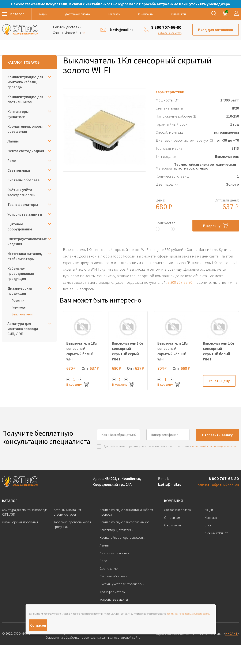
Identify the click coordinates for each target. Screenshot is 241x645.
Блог (208, 525)
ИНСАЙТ (231, 633)
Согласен (38, 625)
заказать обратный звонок (218, 485)
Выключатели (22, 314)
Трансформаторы (22, 204)
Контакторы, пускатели (18, 114)
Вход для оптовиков (215, 29)
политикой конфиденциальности (214, 446)
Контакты (114, 14)
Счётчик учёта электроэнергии (21, 192)
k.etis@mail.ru (169, 484)
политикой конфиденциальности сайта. (188, 613)
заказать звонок (169, 32)
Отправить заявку (217, 435)
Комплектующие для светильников (25, 99)
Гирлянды (19, 307)
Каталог (9, 500)
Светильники (18, 170)
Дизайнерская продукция (19, 291)
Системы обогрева (23, 180)
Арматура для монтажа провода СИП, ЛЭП (22, 328)
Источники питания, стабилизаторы (24, 256)
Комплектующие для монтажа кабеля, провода (25, 81)
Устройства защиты (24, 214)
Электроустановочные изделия (27, 241)
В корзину (215, 225)
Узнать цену (219, 380)
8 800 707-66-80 (166, 27)
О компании (146, 14)
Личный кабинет (216, 533)
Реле (11, 160)
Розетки (18, 300)
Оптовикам (178, 14)
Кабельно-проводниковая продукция (20, 273)
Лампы (13, 141)
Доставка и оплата (77, 14)
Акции (43, 14)
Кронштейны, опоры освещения (24, 129)
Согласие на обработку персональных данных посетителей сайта (92, 637)
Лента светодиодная (25, 150)
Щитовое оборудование (19, 226)
